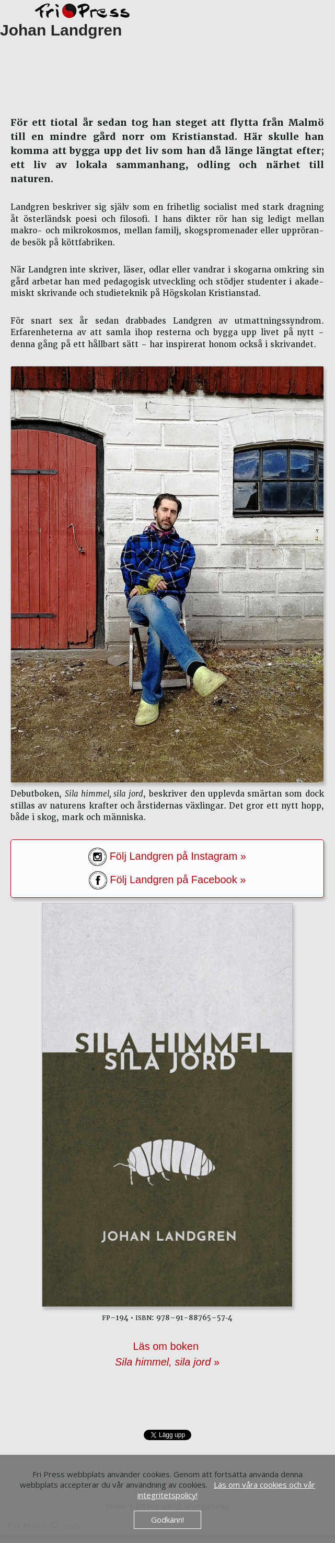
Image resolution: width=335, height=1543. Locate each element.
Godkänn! (167, 1519)
